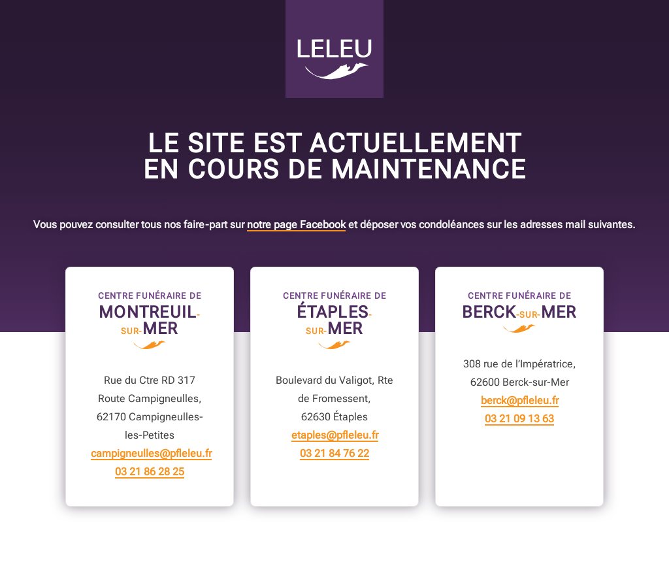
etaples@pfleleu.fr (334, 435)
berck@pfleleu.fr (520, 400)
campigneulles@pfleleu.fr (151, 453)
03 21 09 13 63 (519, 419)
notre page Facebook (296, 225)
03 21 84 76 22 (334, 453)
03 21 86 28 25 (149, 472)
